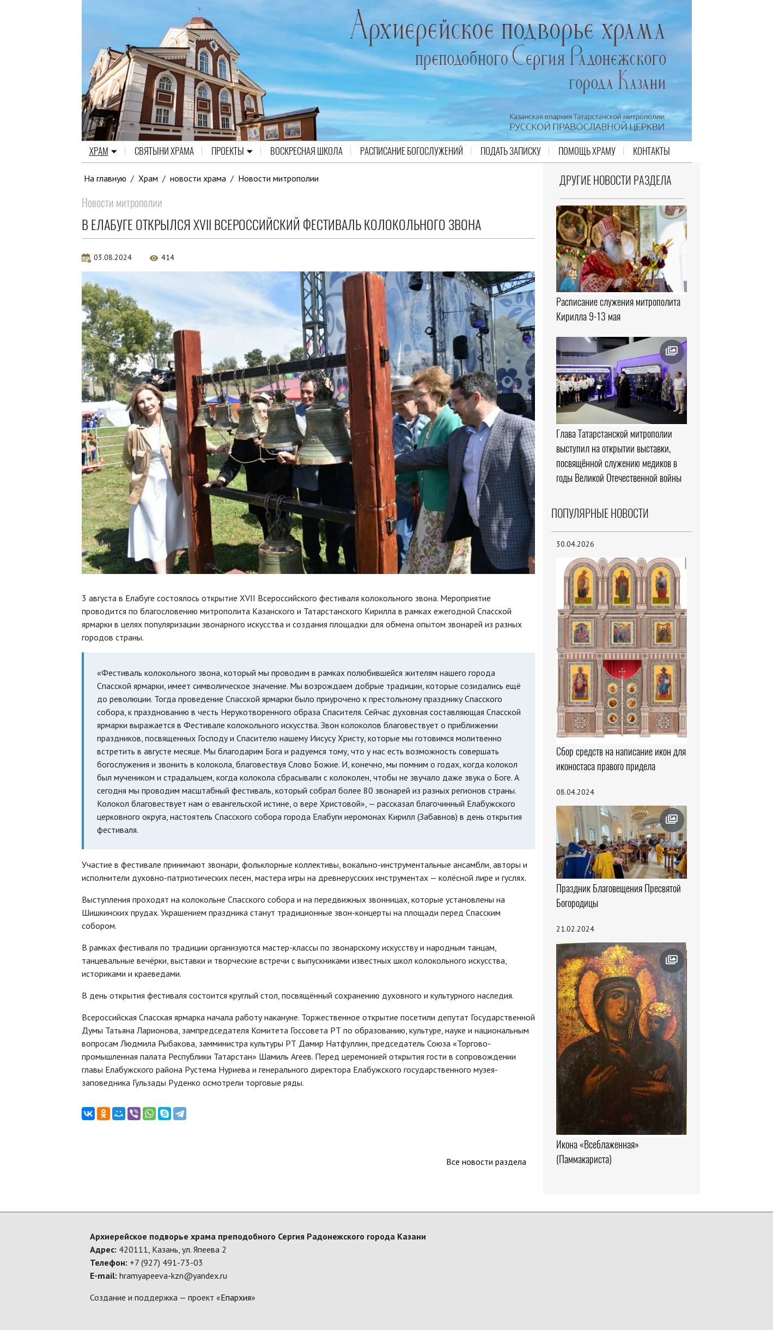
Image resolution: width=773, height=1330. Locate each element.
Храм (103, 151)
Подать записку (510, 151)
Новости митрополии (278, 178)
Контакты (651, 151)
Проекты (232, 151)
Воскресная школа (306, 151)
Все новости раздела (486, 1161)
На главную (105, 178)
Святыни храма (164, 151)
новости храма (198, 178)
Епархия (236, 1297)
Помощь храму (587, 151)
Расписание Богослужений (411, 151)
